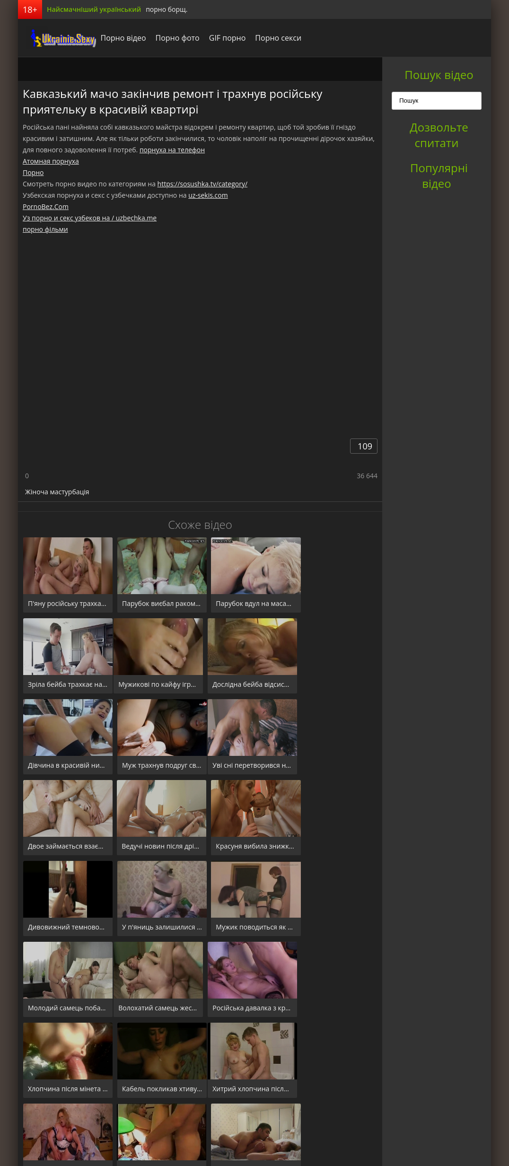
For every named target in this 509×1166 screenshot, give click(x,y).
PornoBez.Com (46, 206)
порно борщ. (166, 9)
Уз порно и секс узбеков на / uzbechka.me (90, 217)
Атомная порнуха (51, 161)
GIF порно (220, 38)
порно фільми (45, 229)
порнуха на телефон (172, 149)
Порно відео (116, 38)
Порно (33, 172)
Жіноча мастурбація (57, 491)
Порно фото (171, 38)
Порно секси (271, 38)
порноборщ (53, 38)
